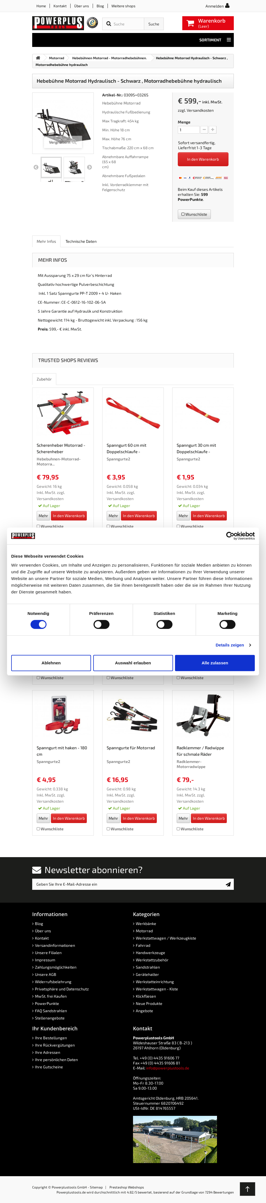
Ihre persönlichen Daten (56, 1059)
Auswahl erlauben (133, 662)
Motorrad (144, 930)
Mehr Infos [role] (46, 241)
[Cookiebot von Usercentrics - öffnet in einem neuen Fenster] (230, 536)
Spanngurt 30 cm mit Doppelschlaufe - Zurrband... (196, 449)
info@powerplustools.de (167, 1068)
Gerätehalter (147, 974)
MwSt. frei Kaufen (51, 996)
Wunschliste (194, 214)
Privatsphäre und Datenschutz (62, 988)
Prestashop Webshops (126, 1187)
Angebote (144, 1010)
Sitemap (96, 1187)
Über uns (81, 6)
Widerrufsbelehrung (53, 981)
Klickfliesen (146, 996)
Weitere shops (123, 6)
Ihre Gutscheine (49, 1066)
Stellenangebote (50, 1018)
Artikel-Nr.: (112, 94)
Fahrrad (143, 945)
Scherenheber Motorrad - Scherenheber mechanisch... (61, 449)
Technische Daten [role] (81, 241)
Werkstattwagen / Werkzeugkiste (166, 938)
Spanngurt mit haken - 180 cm (62, 751)
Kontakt (60, 6)
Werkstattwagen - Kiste (157, 988)
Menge (184, 122)
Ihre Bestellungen (51, 1037)
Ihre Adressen (47, 1052)
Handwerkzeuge (150, 952)
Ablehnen (50, 662)
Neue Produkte (149, 1003)
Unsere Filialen (48, 952)
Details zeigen (230, 645)
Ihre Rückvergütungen (55, 1045)
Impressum (45, 959)
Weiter (89, 167)
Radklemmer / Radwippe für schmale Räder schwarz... (200, 752)
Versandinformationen (55, 945)
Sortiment (215, 39)
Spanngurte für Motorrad (131, 747)
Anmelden (215, 6)
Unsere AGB (45, 974)
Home (41, 6)
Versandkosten (200, 110)
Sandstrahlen (148, 967)
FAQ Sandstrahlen (51, 1010)
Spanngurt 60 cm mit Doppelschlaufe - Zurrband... (126, 449)
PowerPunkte (190, 199)
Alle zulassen (215, 662)
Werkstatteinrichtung (155, 981)
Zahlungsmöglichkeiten (55, 967)
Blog (100, 6)
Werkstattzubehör (152, 959)
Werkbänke (146, 923)
